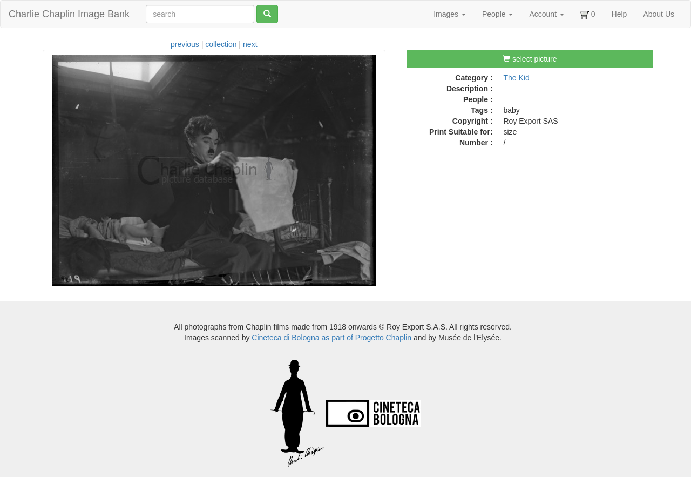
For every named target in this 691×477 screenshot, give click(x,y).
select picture (530, 59)
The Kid (517, 77)
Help (619, 14)
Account (546, 14)
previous (185, 44)
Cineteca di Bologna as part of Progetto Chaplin (331, 337)
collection (220, 44)
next (250, 44)
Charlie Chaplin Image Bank (69, 14)
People (497, 14)
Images (449, 14)
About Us (658, 14)
